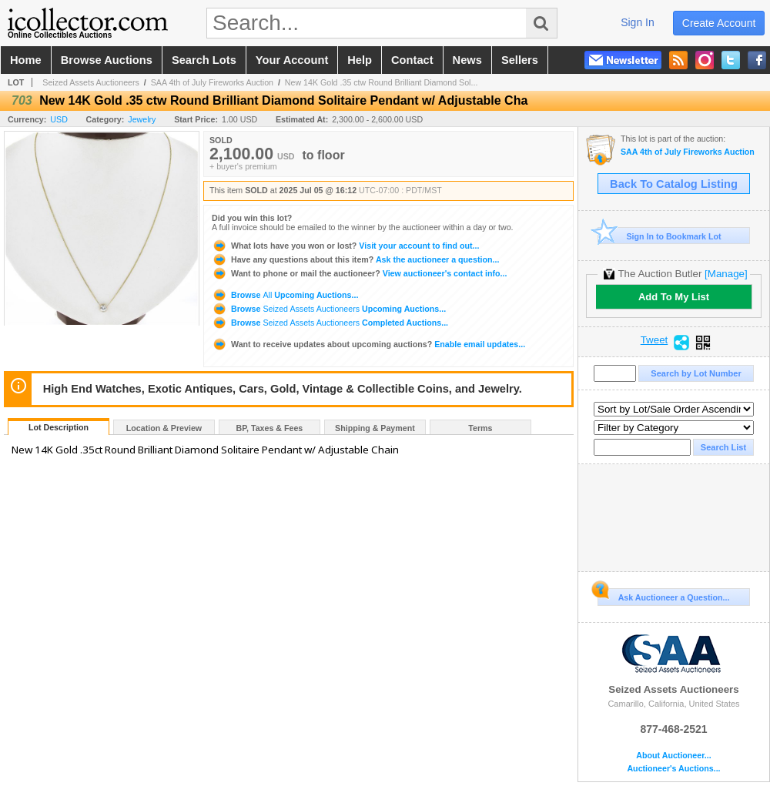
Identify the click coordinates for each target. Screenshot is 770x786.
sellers (519, 60)
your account (292, 60)
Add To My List (673, 297)
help (359, 60)
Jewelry (142, 119)
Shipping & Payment (375, 428)
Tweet (654, 340)
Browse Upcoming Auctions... (285, 294)
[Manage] (725, 273)
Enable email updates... (368, 344)
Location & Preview (164, 428)
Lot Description (58, 427)
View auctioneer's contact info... (359, 273)
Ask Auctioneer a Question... (663, 595)
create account (719, 23)
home (26, 60)
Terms (480, 428)
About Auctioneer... (673, 755)
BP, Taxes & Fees (269, 428)
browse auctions (106, 60)
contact (412, 60)
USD (59, 119)
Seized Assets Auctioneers (90, 82)
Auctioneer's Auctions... (673, 768)
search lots (204, 60)
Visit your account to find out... (345, 245)
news (467, 60)
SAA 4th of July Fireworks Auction (212, 82)
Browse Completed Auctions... (330, 322)
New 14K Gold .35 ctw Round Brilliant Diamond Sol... (381, 82)
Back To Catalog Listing (674, 184)
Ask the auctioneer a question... (355, 259)
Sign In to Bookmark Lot (659, 236)
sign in (637, 22)
